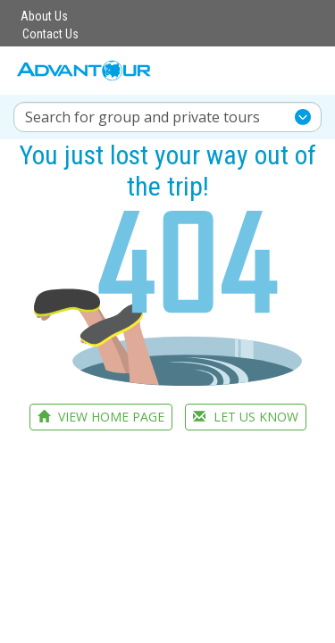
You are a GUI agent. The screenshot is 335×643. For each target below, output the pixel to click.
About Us (44, 16)
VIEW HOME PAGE (101, 416)
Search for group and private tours (142, 117)
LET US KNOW (245, 416)
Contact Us (50, 34)
